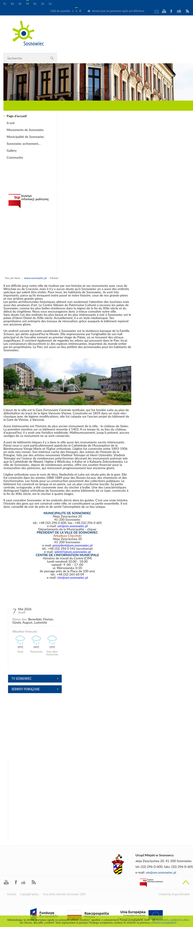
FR (27, 4)
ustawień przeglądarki (163, 922)
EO (50, 4)
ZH (42, 4)
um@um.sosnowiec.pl (72, 526)
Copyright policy (29, 894)
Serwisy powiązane (25, 689)
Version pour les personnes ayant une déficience (118, 11)
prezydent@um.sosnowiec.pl (72, 545)
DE (20, 4)
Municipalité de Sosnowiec (25, 137)
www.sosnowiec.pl (35, 278)
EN (12, 4)
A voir (11, 123)
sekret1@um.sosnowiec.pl (72, 552)
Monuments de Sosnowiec (25, 130)
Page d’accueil (17, 116)
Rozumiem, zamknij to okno (172, 919)
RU (35, 4)
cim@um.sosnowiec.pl (72, 577)
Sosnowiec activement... (23, 143)
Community (15, 157)
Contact (11, 894)
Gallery (12, 150)
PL (4, 4)
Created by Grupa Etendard (174, 894)
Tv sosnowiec (21, 678)
